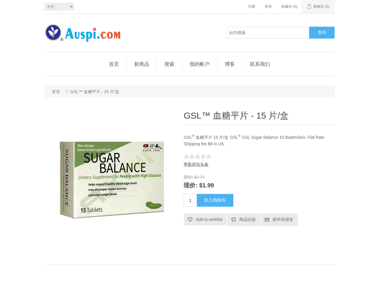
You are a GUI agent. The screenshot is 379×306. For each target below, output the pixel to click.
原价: (188, 177)
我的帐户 (200, 64)
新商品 (141, 64)
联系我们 (260, 64)
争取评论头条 (196, 164)
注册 (251, 6)
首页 (114, 64)
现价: (190, 185)
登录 (268, 6)
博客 (230, 64)
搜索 (169, 64)
